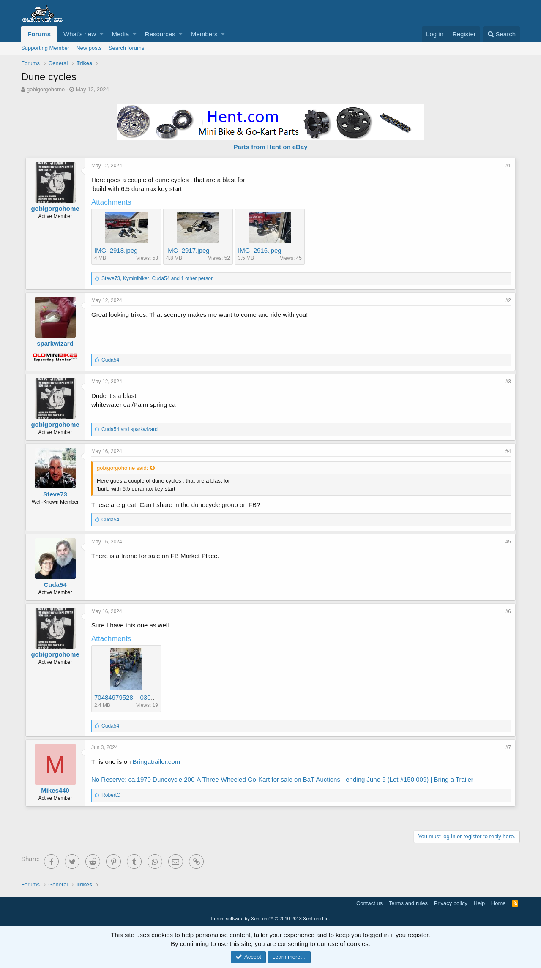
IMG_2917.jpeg (188, 250)
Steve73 (55, 494)
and (129, 429)
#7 (508, 747)
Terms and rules (408, 903)
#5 (508, 542)
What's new (79, 34)
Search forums (127, 48)
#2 (508, 300)
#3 (508, 381)
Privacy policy (450, 903)
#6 (508, 611)
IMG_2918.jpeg (116, 250)
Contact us (369, 903)
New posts (89, 48)
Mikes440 (55, 790)
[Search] (501, 34)
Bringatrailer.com (156, 761)
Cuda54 (55, 584)
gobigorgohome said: (122, 468)
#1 (508, 166)
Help (479, 903)
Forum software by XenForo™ (270, 918)
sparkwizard (55, 343)
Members (204, 34)
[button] (102, 34)
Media (120, 34)
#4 (508, 451)
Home (498, 903)
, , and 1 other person (157, 278)
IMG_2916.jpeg (259, 250)
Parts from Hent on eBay (270, 146)
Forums (39, 34)
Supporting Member (45, 48)
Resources (160, 34)
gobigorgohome (46, 89)
